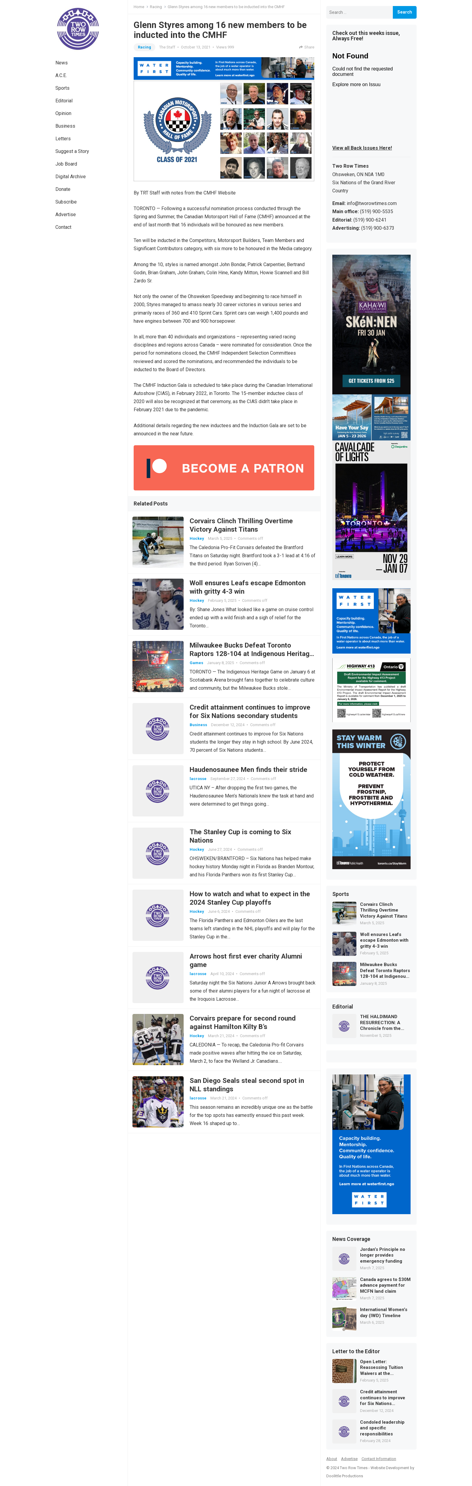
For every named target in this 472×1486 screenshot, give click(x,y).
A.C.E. (61, 75)
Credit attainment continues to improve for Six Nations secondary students (382, 1398)
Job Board (66, 164)
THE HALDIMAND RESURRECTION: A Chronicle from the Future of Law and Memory (380, 1023)
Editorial (64, 101)
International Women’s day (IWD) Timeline (383, 1312)
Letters (63, 138)
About (331, 1458)
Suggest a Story (72, 151)
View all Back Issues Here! (362, 148)
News (61, 63)
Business (65, 126)
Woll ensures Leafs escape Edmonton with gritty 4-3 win (384, 940)
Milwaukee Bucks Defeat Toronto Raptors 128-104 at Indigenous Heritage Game (241, 657)
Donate (62, 189)
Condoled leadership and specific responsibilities (382, 1428)
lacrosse (199, 784)
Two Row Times (354, 1468)
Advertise (65, 214)
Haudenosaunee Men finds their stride (250, 775)
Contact (63, 227)
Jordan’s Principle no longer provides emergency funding (382, 1255)
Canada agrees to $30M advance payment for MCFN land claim (385, 1285)
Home (139, 7)
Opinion (63, 113)
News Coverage (351, 1239)
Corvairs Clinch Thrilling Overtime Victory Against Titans (383, 910)
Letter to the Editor (356, 1351)
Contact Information (379, 1458)
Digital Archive (70, 176)
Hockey (198, 539)
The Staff (167, 47)
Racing (156, 7)
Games (197, 666)
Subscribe (66, 202)
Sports (62, 88)
